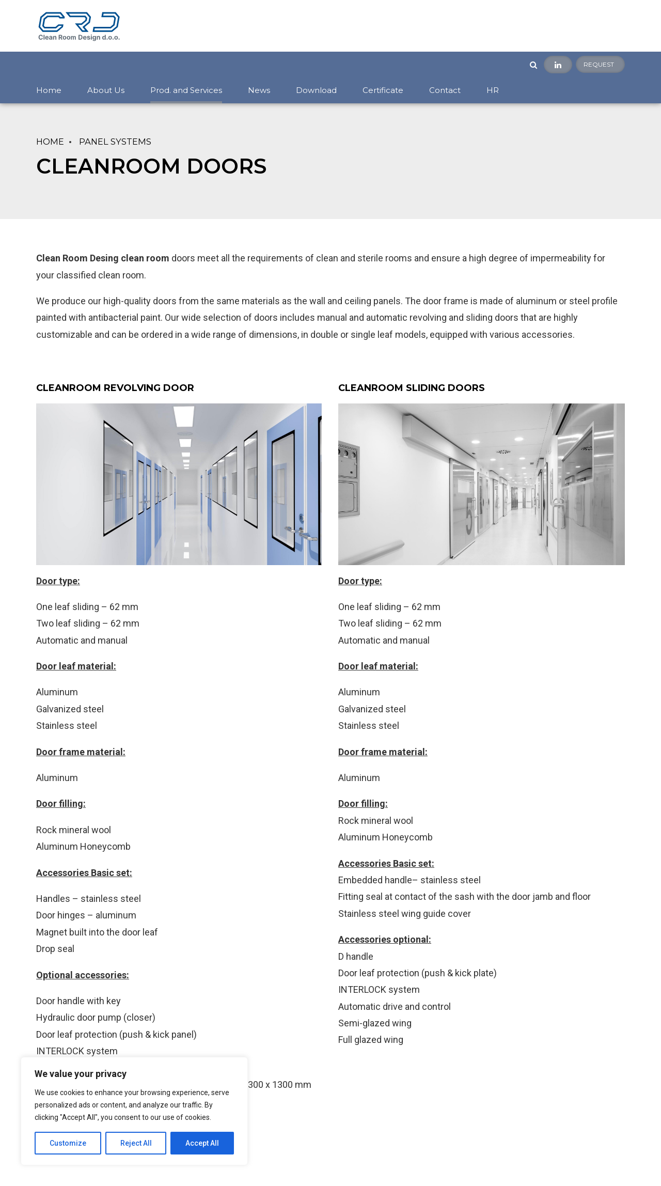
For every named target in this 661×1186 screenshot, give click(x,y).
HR (492, 90)
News (259, 90)
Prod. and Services (186, 90)
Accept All (202, 1143)
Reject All (136, 1143)
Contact (445, 90)
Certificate (383, 90)
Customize (68, 1143)
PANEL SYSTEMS (115, 141)
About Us (105, 90)
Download (316, 90)
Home (48, 90)
